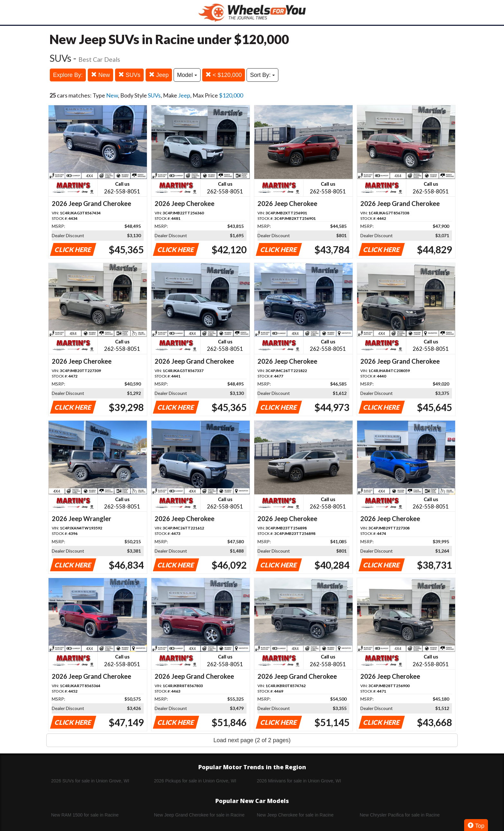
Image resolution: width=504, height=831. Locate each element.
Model (187, 75)
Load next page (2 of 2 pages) (252, 740)
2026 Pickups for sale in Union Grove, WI (195, 780)
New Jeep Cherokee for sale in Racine (295, 814)
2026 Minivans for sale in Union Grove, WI (299, 780)
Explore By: (68, 75)
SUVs (129, 74)
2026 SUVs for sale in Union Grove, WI (90, 780)
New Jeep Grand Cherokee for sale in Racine (199, 814)
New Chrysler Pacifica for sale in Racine (400, 814)
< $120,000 (223, 74)
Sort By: (262, 75)
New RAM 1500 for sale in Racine (85, 814)
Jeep (159, 74)
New (100, 74)
